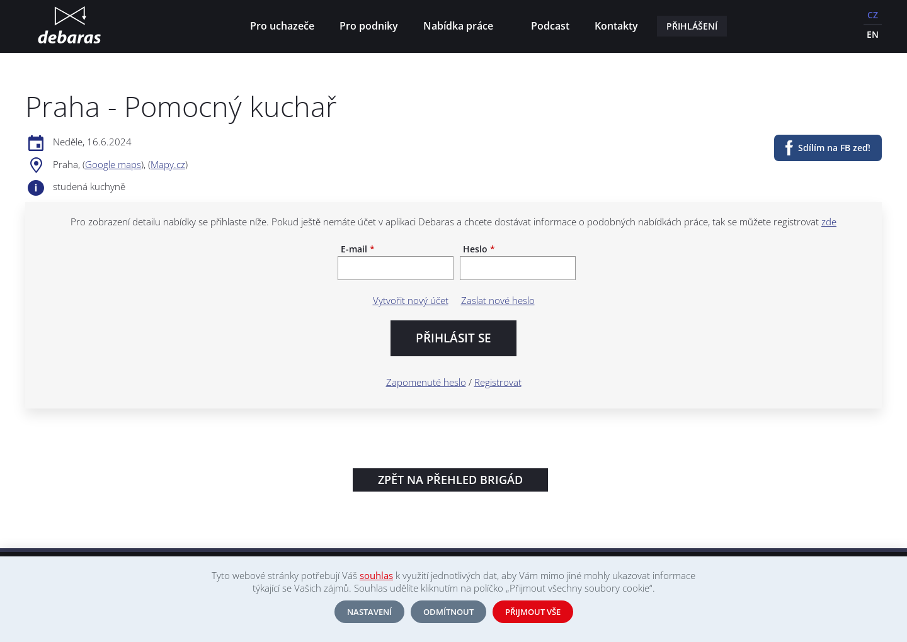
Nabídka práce (461, 27)
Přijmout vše (533, 611)
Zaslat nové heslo (498, 300)
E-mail (358, 249)
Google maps (113, 164)
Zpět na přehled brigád (450, 479)
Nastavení (369, 611)
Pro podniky (368, 26)
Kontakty (616, 26)
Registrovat (498, 382)
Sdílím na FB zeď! (834, 148)
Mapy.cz (168, 164)
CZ (872, 15)
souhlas (376, 575)
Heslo (479, 249)
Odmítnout (448, 611)
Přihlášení (691, 26)
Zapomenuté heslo (426, 382)
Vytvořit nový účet (410, 300)
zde (828, 221)
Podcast (550, 26)
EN (873, 34)
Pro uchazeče (282, 26)
